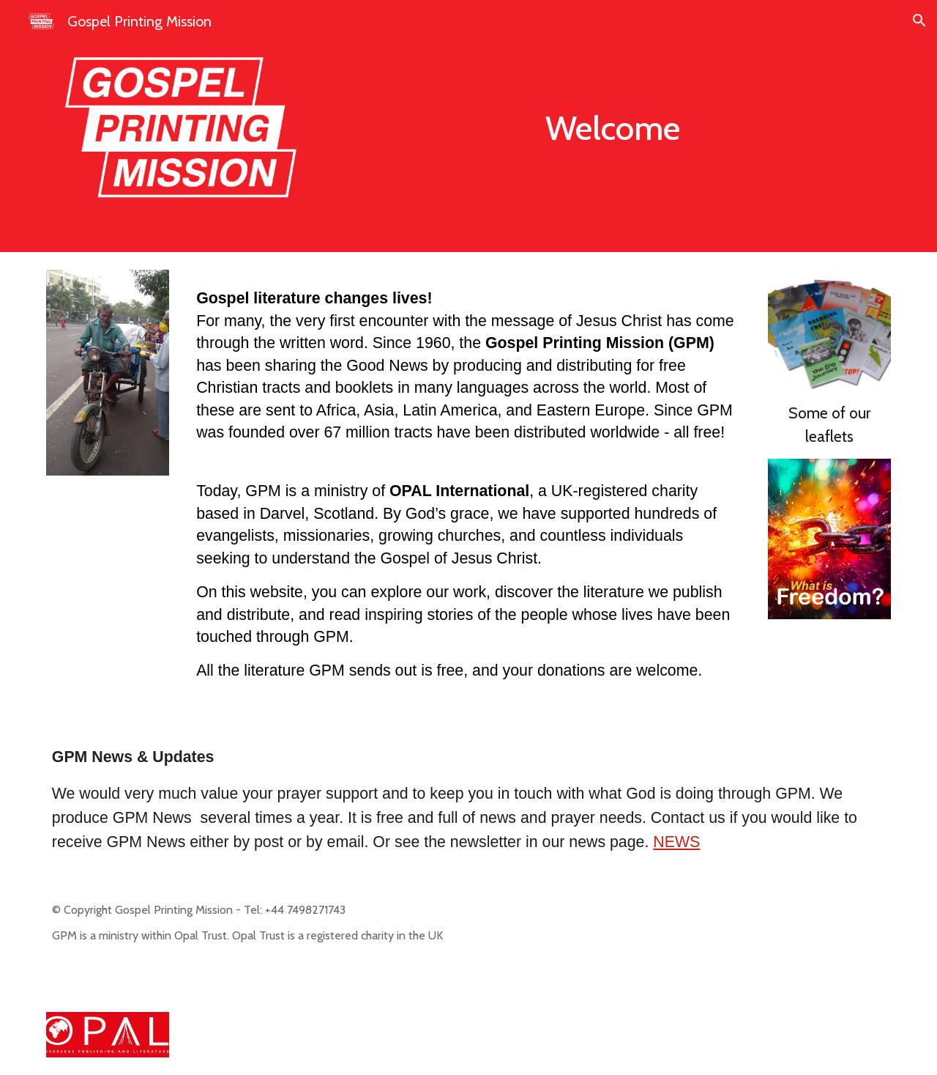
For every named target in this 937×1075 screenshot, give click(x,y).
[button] (919, 20)
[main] (613, 128)
